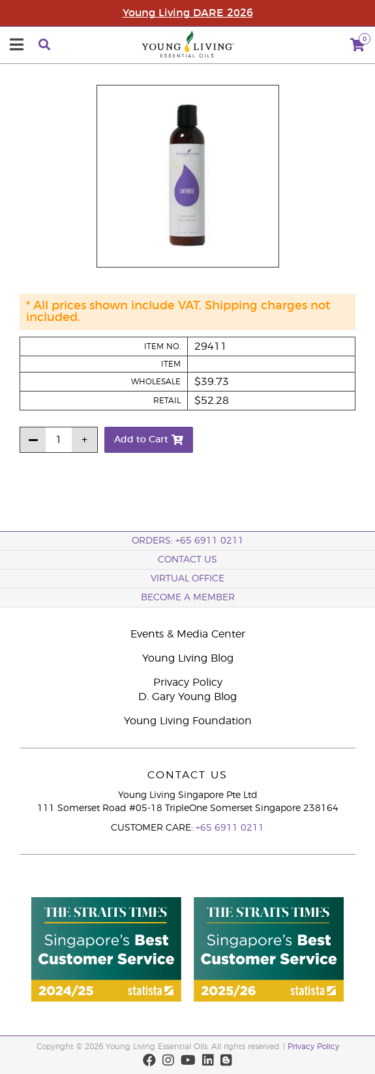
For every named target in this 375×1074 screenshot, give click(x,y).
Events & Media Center (187, 634)
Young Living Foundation (188, 721)
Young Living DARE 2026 (188, 13)
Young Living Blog (187, 658)
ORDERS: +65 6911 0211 (188, 540)
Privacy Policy (187, 682)
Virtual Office (187, 578)
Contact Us (187, 559)
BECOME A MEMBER (188, 597)
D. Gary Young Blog (187, 697)
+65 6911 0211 (230, 828)
